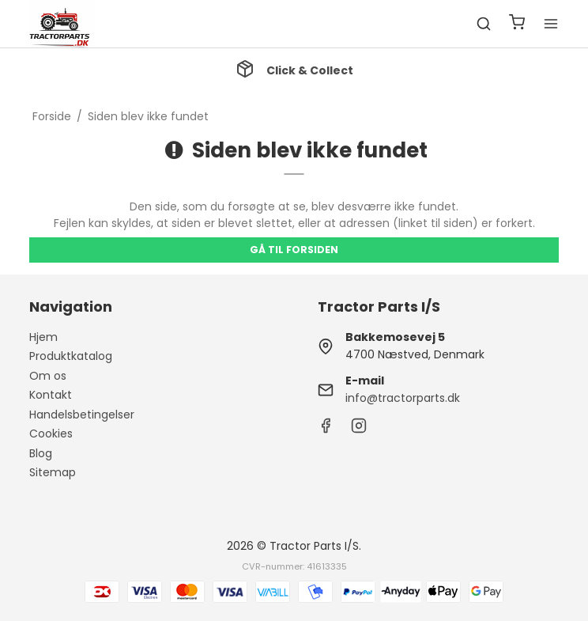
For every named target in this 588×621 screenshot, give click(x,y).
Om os (47, 376)
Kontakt (50, 395)
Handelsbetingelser (81, 414)
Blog (40, 453)
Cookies (51, 433)
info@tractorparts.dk (402, 398)
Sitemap (52, 472)
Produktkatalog (70, 356)
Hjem (43, 337)
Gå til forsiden (294, 249)
